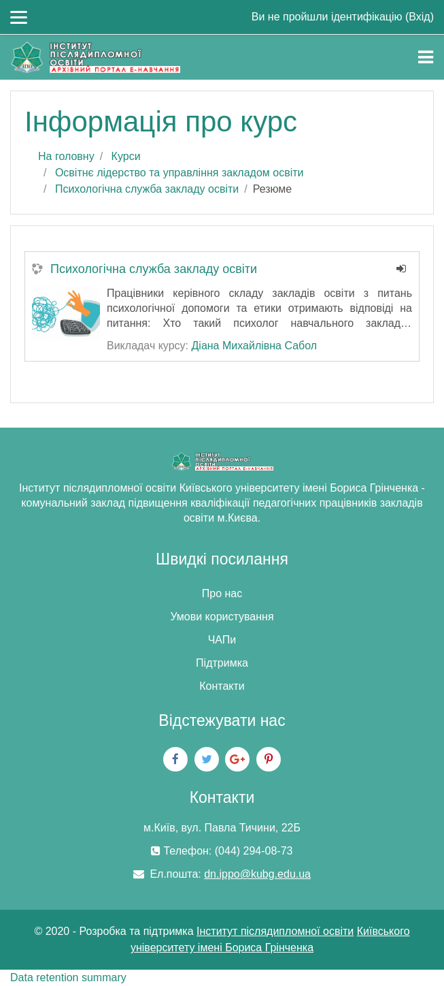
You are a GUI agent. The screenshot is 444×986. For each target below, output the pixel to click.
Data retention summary (68, 977)
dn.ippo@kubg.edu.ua (257, 874)
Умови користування (221, 616)
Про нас (222, 593)
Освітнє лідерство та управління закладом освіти (179, 172)
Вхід (419, 16)
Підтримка (222, 663)
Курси (126, 156)
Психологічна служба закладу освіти (147, 189)
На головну (66, 156)
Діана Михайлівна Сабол (254, 345)
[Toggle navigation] (425, 57)
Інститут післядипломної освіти (275, 931)
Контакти (222, 686)
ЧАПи (222, 640)
